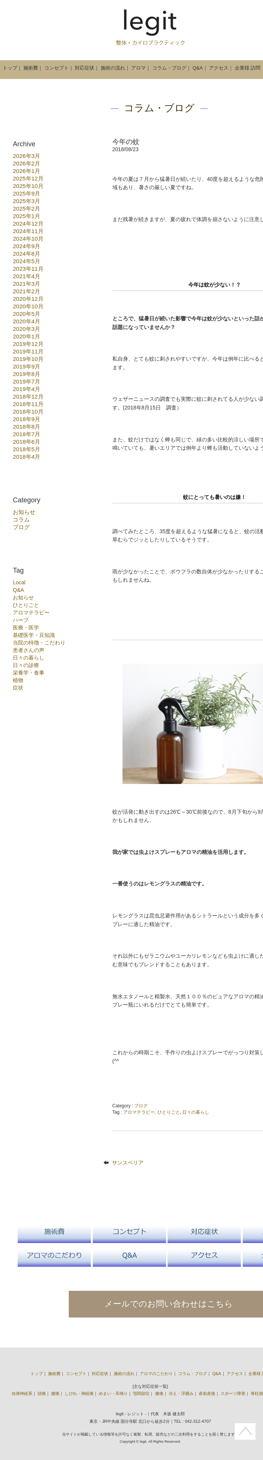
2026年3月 (26, 156)
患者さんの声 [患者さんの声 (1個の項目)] (28, 650)
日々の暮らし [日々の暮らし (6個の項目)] (28, 658)
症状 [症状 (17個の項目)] (18, 688)
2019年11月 (28, 351)
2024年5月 (26, 261)
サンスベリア (128, 1162)
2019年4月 (26, 389)
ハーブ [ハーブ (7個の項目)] (21, 620)
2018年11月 (28, 404)
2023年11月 (28, 268)
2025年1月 (26, 216)
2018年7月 (26, 434)
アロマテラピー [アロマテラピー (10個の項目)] (31, 612)
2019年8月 (26, 374)
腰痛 (55, 1393)
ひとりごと (168, 1112)
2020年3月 (26, 329)
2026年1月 (26, 171)
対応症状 (84, 68)
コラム (21, 519)
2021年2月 (26, 291)
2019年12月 (28, 344)
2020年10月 (28, 306)
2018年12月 (28, 396)
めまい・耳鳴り (113, 1393)
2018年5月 (26, 449)
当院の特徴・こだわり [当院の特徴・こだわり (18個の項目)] (39, 643)
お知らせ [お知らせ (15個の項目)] (23, 597)
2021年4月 (26, 276)
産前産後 (207, 1393)
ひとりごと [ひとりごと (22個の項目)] (26, 605)
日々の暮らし (195, 1112)
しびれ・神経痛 (79, 1393)
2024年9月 (26, 246)
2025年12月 (28, 178)
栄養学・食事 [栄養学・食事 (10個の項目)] (28, 673)
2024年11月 (28, 231)
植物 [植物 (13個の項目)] (18, 680)
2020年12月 (28, 299)
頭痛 (42, 1393)
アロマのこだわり (156, 1373)
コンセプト (56, 68)
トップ (10, 68)
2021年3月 (26, 283)
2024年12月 (28, 223)
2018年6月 (26, 441)
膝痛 (159, 1393)
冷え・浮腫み (181, 1393)
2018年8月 (26, 426)
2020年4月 (26, 321)
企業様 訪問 (248, 68)
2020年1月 (26, 336)
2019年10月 (28, 359)
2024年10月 (28, 238)
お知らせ (24, 512)
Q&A (198, 68)
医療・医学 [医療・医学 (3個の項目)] (26, 628)
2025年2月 (26, 208)
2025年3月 (26, 201)
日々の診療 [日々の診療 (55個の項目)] (26, 665)
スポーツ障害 (233, 1393)
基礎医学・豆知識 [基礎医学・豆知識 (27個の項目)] (34, 635)
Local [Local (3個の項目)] (19, 582)
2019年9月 (26, 366)
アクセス (218, 68)
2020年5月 (26, 314)
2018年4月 (26, 456)
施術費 (30, 68)
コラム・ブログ (169, 68)
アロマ (138, 68)
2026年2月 (26, 163)
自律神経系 (22, 1393)
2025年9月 (26, 193)
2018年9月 (26, 419)
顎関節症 (141, 1393)
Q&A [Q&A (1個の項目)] (18, 590)
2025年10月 (28, 186)
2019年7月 (26, 381)
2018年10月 (28, 411)
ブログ (21, 527)
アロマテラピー (139, 1112)
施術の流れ (113, 68)
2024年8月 (26, 253)
